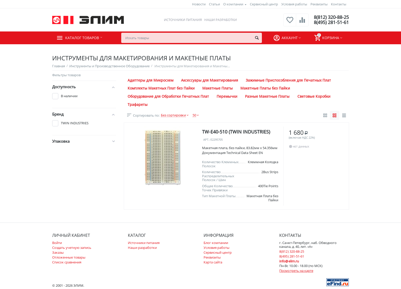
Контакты (338, 4)
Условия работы (294, 4)
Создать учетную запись (71, 247)
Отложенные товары (68, 257)
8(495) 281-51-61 (331, 22)
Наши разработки (220, 19)
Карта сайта (213, 262)
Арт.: (206, 139)
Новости (199, 4)
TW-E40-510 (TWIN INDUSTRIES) (236, 132)
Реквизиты (319, 4)
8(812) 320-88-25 (331, 17)
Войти (57, 242)
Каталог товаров (83, 38)
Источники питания (183, 19)
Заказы (58, 252)
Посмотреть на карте (296, 270)
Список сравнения (66, 262)
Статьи (214, 4)
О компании (233, 4)
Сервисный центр (264, 4)
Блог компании (216, 242)
